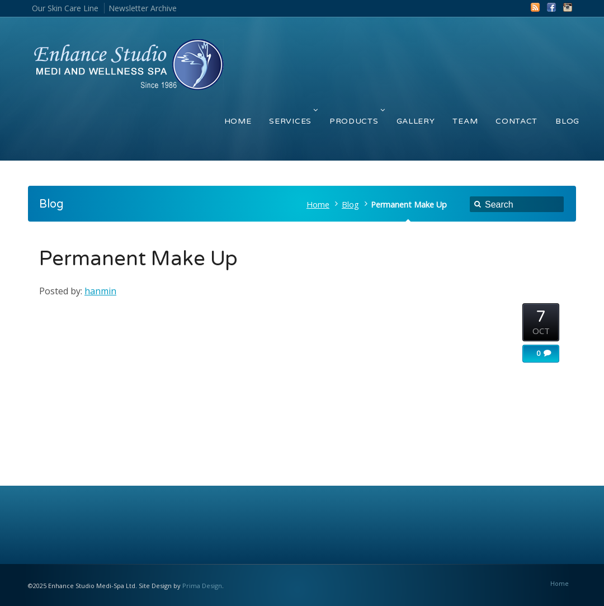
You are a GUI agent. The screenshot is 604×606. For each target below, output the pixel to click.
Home (317, 204)
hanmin (100, 291)
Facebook (551, 7)
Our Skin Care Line (65, 8)
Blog (350, 204)
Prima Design (202, 585)
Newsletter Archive (142, 8)
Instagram (567, 7)
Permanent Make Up (138, 259)
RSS (535, 7)
